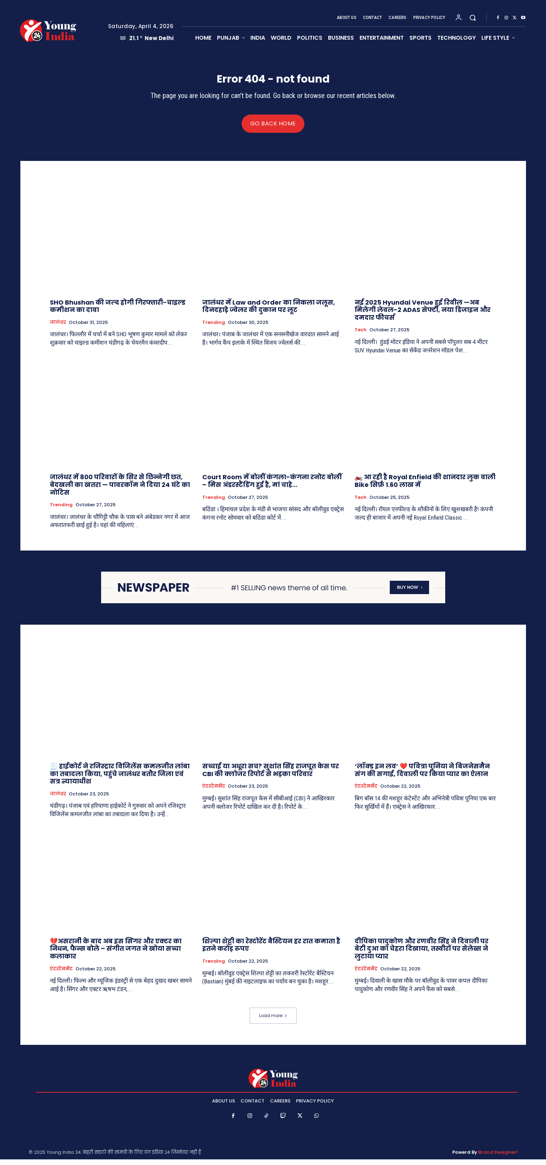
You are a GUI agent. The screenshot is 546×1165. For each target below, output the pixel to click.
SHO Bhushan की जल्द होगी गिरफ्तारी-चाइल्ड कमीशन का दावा (117, 312)
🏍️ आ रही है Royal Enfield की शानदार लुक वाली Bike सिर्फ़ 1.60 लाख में (425, 487)
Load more (273, 1021)
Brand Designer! (498, 1158)
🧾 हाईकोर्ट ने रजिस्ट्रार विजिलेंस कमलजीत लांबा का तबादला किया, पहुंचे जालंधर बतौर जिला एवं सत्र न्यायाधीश (120, 780)
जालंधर (58, 328)
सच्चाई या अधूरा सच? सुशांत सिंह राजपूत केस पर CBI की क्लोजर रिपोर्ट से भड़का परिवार (270, 776)
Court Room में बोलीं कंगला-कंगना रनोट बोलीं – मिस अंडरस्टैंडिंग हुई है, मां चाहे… (272, 487)
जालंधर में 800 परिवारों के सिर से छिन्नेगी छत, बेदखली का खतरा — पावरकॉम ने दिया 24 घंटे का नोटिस (120, 490)
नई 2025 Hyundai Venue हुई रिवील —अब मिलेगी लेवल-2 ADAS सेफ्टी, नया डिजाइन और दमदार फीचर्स (423, 315)
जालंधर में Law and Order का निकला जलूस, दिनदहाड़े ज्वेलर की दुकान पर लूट (268, 312)
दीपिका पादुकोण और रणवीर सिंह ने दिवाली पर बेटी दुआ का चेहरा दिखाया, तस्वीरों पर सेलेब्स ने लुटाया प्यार (421, 954)
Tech (361, 336)
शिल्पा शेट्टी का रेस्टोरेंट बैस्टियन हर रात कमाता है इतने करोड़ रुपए (271, 950)
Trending (213, 328)
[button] (472, 17)
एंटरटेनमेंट (213, 792)
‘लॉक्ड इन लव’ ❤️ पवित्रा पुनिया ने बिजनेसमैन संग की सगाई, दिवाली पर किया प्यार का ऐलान (422, 776)
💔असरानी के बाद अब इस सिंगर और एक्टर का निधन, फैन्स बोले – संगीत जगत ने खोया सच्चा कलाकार (116, 954)
